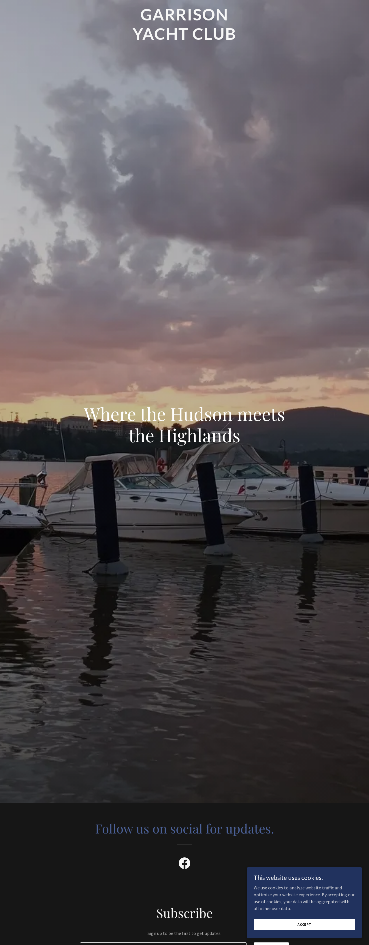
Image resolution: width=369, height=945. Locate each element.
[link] (185, 38)
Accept (304, 932)
